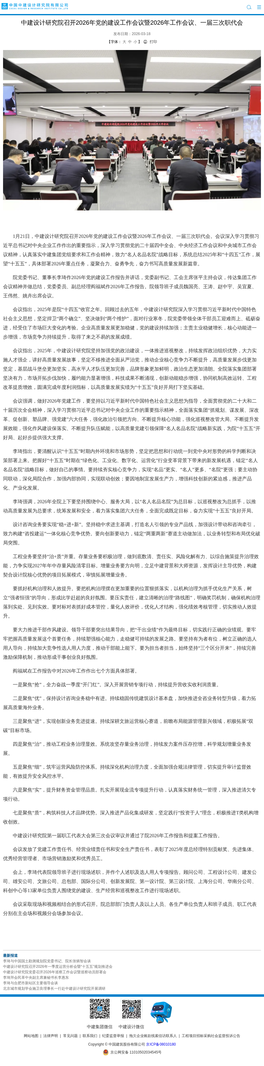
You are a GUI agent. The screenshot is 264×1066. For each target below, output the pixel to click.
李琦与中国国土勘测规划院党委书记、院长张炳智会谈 (47, 961)
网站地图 (31, 1036)
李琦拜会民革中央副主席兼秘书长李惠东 (36, 977)
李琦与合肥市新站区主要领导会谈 (30, 983)
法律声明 (50, 1036)
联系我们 (90, 1036)
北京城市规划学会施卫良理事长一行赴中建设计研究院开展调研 (54, 988)
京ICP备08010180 (161, 1044)
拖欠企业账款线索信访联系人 (153, 1036)
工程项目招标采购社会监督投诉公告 (211, 1036)
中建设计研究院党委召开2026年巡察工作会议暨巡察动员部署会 (54, 972)
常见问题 (70, 1036)
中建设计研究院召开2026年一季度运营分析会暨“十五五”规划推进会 (57, 966)
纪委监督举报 (113, 1036)
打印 (153, 42)
